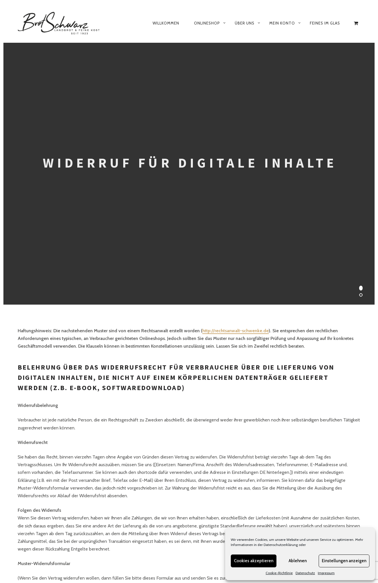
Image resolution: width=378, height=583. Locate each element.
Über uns (244, 23)
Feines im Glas (325, 23)
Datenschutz (305, 573)
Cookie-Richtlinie (279, 573)
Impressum (326, 573)
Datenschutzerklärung (281, 545)
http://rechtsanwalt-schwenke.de (235, 330)
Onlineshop (207, 23)
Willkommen (166, 23)
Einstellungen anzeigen (344, 560)
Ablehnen (298, 560)
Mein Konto (282, 23)
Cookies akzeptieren (253, 560)
